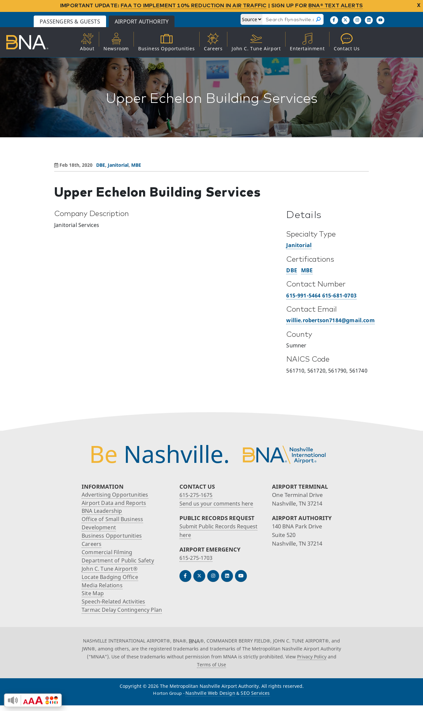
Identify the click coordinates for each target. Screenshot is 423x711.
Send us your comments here (218, 503)
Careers (92, 546)
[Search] (319, 19)
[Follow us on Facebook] (334, 20)
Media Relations (103, 589)
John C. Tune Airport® (111, 572)
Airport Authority (169, 21)
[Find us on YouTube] (380, 20)
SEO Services (255, 698)
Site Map (93, 598)
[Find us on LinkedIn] (369, 20)
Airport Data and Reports (115, 503)
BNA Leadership (103, 512)
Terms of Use (211, 670)
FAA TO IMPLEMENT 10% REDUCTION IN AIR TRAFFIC (193, 5)
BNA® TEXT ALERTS (335, 5)
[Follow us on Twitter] (199, 576)
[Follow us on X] (346, 20)
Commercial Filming (108, 555)
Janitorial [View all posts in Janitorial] (118, 165)
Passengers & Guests (97, 21)
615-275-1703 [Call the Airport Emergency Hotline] (196, 557)
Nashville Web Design (210, 698)
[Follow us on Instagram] (357, 20)
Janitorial (299, 245)
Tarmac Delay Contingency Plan (124, 615)
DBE (291, 270)
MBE (307, 270)
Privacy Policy (312, 662)
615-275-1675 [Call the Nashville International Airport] (196, 495)
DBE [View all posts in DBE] (100, 165)
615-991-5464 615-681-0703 (321, 295)
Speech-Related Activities (115, 606)
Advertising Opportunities (116, 495)
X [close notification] (418, 5)
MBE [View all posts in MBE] (136, 165)
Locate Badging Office (111, 581)
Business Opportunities (113, 538)
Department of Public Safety (119, 563)
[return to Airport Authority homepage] (35, 42)
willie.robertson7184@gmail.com (330, 320)
